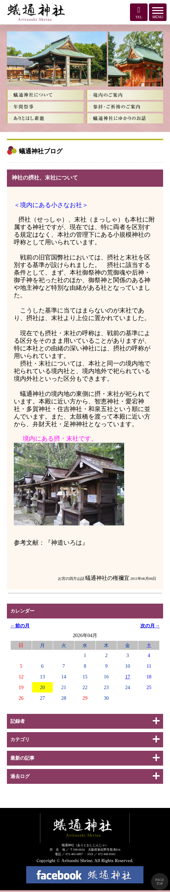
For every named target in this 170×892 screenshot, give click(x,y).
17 (127, 676)
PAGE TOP (159, 881)
